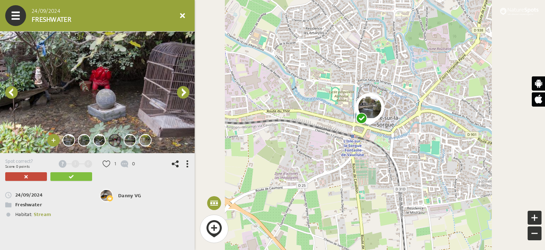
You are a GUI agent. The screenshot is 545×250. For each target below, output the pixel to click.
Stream (42, 214)
